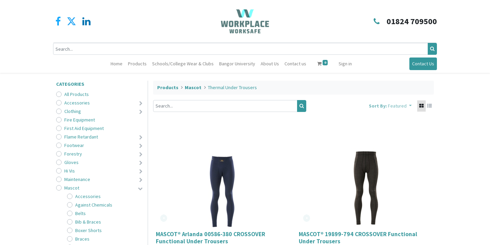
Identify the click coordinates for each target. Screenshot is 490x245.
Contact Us (420, 64)
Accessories (77, 103)
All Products (76, 94)
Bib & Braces (88, 222)
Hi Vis (69, 171)
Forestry (73, 154)
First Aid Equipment (84, 128)
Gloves (71, 162)
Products (167, 87)
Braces (82, 239)
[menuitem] (116, 64)
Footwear (74, 145)
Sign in (345, 64)
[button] (400, 106)
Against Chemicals (93, 205)
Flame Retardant (81, 137)
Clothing (72, 111)
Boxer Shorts (88, 230)
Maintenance (77, 179)
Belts (80, 213)
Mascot (71, 188)
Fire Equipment (79, 120)
